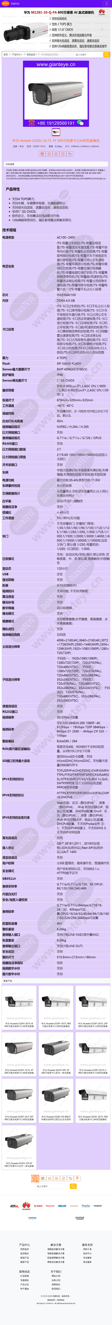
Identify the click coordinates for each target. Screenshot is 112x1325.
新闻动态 (24, 1271)
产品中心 (16, 54)
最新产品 (24, 1261)
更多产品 (7, 980)
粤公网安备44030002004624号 (65, 1303)
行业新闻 (24, 1275)
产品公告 (24, 1284)
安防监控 (31, 54)
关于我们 (56, 1271)
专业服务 (87, 1257)
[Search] (88, 54)
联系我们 (56, 1288)
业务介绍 (56, 1280)
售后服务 (87, 1261)
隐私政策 (51, 1300)
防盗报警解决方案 (56, 1257)
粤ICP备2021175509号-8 (45, 1303)
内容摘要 (10, 164)
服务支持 (87, 1245)
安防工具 (87, 1249)
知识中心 (87, 1253)
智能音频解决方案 (56, 1253)
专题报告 (24, 1280)
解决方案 (56, 1245)
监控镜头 (24, 1253)
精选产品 (24, 1257)
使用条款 (61, 1300)
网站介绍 (56, 1275)
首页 (6, 54)
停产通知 (24, 1288)
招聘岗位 (56, 1284)
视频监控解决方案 (56, 1249)
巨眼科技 (10, 3)
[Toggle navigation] (106, 3)
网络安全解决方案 (56, 1261)
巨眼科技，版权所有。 (62, 1296)
